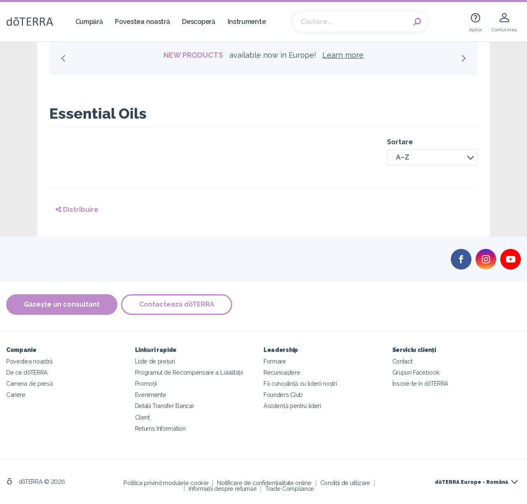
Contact (402, 361)
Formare (275, 361)
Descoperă (198, 22)
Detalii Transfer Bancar (164, 405)
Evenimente (150, 394)
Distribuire (77, 209)
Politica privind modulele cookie (166, 482)
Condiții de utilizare (345, 482)
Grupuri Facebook (416, 372)
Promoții (146, 383)
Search (417, 22)
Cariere (16, 394)
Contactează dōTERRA (177, 304)
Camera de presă (29, 383)
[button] (432, 157)
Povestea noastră (142, 22)
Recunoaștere (282, 372)
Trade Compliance (289, 488)
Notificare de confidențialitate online (264, 482)
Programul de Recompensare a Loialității (189, 372)
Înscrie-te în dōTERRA (420, 383)
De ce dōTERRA (27, 372)
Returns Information (160, 427)
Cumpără (89, 22)
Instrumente (247, 22)
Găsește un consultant (62, 304)
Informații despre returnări (223, 488)
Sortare (400, 142)
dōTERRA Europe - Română (471, 482)
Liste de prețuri (155, 361)
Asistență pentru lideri (292, 405)
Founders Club (283, 394)
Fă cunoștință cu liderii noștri (300, 383)
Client (142, 416)
